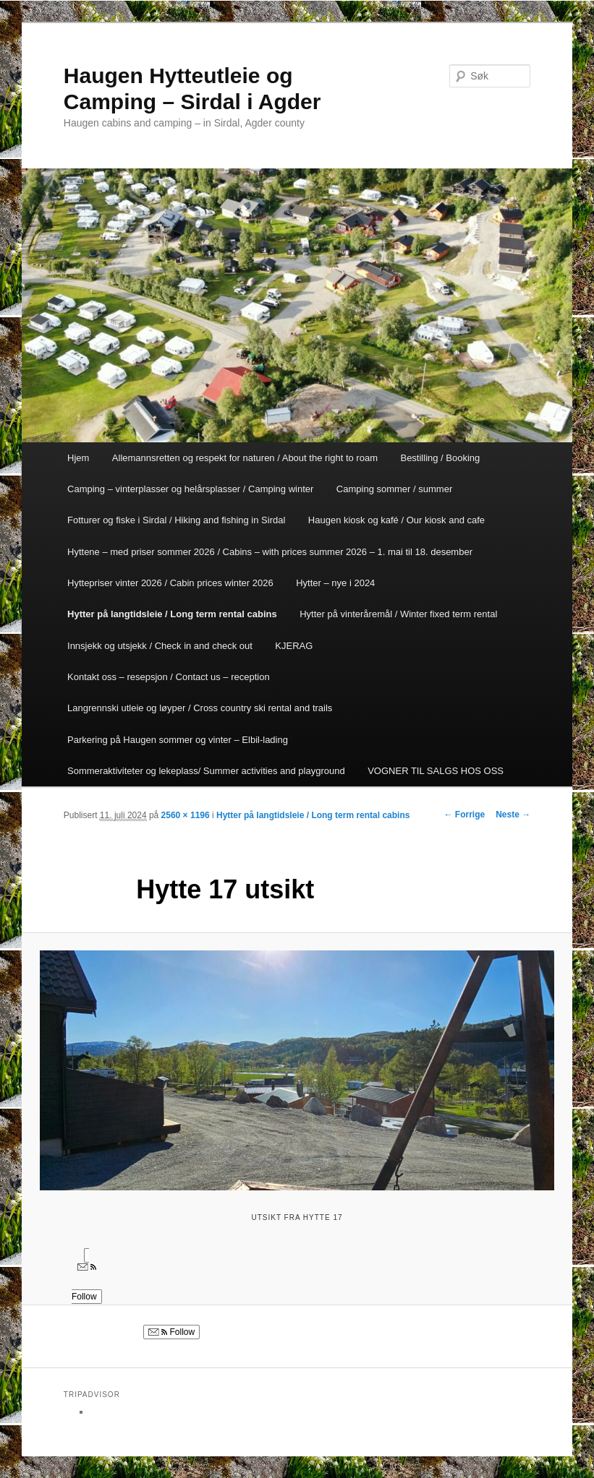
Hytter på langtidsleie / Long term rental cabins (172, 614)
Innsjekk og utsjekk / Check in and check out (160, 645)
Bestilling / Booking (440, 457)
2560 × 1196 (185, 815)
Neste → (513, 814)
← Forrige (464, 814)
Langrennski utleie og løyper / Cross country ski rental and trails (199, 708)
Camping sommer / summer (394, 489)
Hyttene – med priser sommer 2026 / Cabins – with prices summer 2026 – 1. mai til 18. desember (269, 551)
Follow (171, 1332)
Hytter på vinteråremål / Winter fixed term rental (398, 614)
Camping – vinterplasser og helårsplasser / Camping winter (190, 489)
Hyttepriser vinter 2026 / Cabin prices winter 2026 (170, 582)
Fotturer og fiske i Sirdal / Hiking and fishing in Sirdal (176, 520)
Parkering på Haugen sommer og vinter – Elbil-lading (177, 739)
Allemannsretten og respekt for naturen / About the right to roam (245, 457)
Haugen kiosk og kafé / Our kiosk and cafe (396, 520)
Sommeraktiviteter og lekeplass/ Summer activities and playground (206, 770)
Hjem (78, 457)
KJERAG (294, 645)
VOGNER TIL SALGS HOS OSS (436, 770)
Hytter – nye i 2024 (335, 582)
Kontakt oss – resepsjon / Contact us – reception (168, 676)
